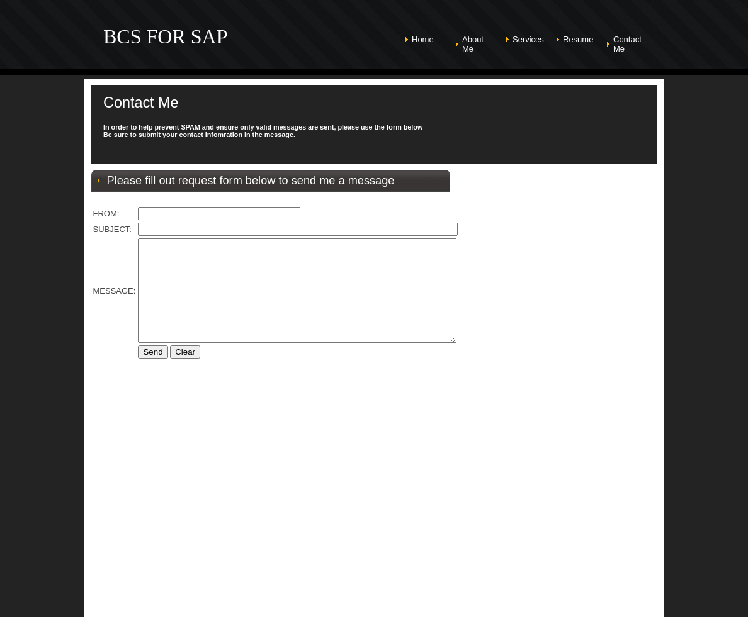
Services (528, 39)
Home (423, 39)
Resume (578, 39)
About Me (473, 44)
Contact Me (627, 44)
